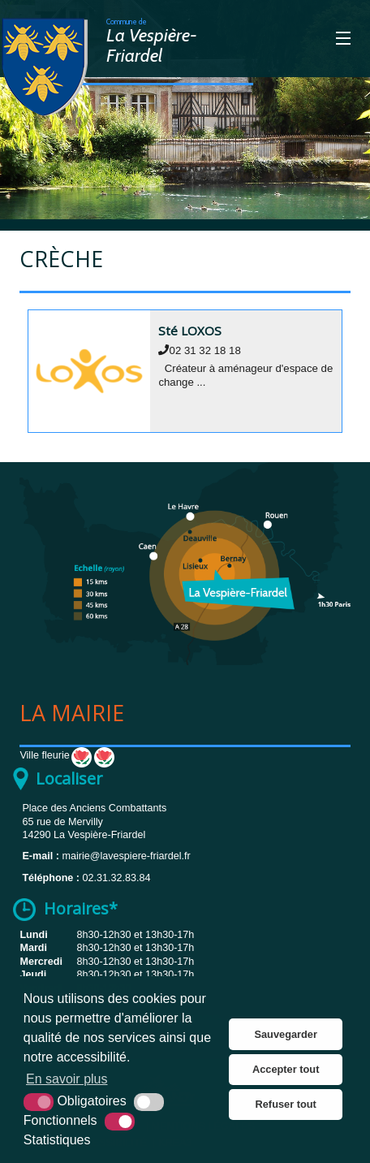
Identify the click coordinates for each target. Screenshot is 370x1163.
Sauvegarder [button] (285, 1034)
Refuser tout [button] (286, 1104)
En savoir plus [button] (67, 1079)
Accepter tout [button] (285, 1069)
